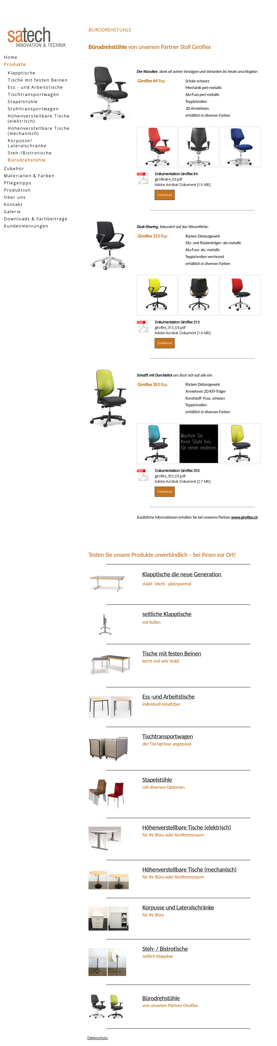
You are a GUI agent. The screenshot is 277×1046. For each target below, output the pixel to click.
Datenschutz (97, 1037)
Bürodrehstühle (27, 160)
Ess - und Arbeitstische (35, 87)
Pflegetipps (18, 183)
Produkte (15, 64)
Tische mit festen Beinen (38, 80)
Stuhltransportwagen (33, 109)
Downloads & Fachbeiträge (36, 219)
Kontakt (13, 204)
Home (10, 57)
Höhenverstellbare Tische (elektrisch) (39, 118)
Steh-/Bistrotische (30, 153)
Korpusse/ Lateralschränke (27, 143)
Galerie (12, 211)
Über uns (15, 197)
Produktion (17, 190)
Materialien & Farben (29, 176)
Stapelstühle (23, 101)
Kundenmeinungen (26, 226)
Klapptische (22, 73)
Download (164, 195)
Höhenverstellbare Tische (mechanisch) (39, 130)
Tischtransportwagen (33, 94)
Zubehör (14, 168)
